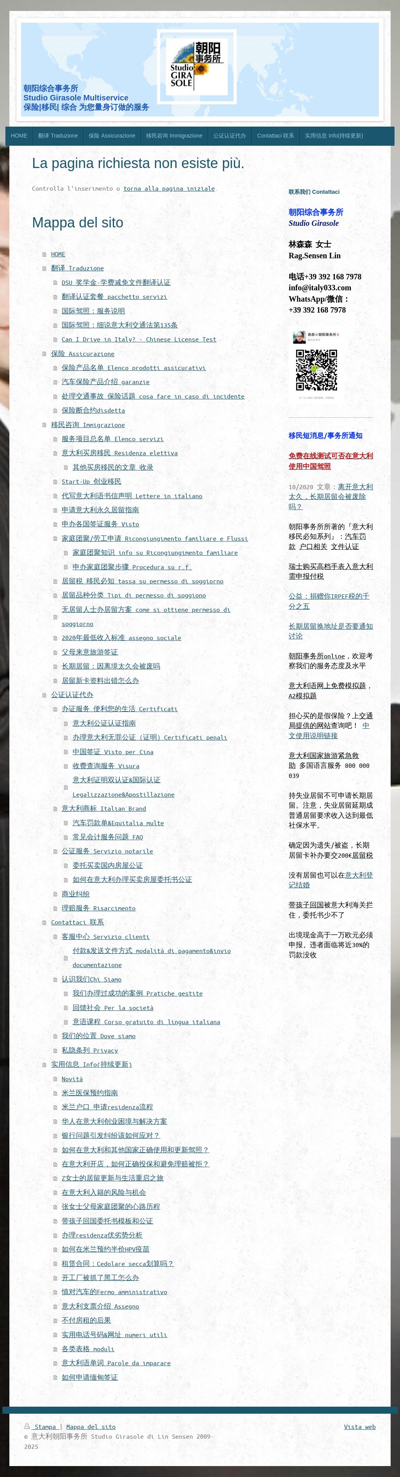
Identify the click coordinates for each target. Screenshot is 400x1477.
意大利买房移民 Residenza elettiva (120, 452)
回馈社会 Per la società (113, 1007)
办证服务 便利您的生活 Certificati (120, 708)
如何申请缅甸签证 (90, 1377)
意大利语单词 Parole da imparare (116, 1362)
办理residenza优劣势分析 (102, 1235)
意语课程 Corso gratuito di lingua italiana (146, 1021)
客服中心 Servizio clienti (106, 936)
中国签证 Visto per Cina (113, 751)
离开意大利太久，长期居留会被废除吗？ (331, 496)
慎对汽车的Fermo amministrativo (114, 1291)
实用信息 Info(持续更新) (91, 1064)
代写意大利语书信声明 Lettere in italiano (132, 495)
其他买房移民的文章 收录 (113, 467)
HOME (58, 253)
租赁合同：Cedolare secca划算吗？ (118, 1263)
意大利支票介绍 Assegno (100, 1306)
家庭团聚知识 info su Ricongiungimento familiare (155, 552)
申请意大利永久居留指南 (100, 509)
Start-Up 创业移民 (91, 481)
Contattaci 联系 (77, 922)
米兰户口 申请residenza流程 (107, 1106)
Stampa (41, 1426)
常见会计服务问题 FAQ (108, 836)
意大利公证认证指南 (104, 723)
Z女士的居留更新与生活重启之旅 (113, 1178)
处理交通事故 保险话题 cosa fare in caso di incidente (153, 396)
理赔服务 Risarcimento (99, 908)
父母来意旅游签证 (90, 652)
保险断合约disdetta (93, 410)
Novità (72, 1078)
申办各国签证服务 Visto (100, 524)
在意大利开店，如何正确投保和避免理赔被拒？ (135, 1164)
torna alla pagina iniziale (169, 188)
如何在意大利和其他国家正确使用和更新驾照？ (135, 1149)
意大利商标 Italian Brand (104, 808)
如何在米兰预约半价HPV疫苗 (106, 1249)
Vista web (360, 1426)
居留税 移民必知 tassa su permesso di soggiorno (142, 581)
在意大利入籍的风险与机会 (104, 1192)
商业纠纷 (76, 894)
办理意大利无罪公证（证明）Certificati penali (150, 737)
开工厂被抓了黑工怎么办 (100, 1277)
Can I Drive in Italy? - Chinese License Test (139, 339)
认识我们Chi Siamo (91, 979)
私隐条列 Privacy (90, 1050)
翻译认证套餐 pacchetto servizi (114, 296)
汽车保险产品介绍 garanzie (106, 381)
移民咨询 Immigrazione (88, 424)
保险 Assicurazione (82, 353)
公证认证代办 (72, 694)
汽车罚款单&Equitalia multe (118, 822)
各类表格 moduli (88, 1348)
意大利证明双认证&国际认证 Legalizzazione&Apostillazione (124, 787)
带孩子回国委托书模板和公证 (107, 1221)
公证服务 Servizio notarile (107, 851)
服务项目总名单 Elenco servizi (113, 438)
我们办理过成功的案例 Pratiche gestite (138, 993)
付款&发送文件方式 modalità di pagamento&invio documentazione (152, 957)
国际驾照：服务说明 (93, 311)
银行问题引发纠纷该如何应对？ (111, 1135)
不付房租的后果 (86, 1320)
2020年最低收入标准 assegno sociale (121, 637)
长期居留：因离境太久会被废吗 (111, 666)
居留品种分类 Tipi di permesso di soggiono (134, 595)
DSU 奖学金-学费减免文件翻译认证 (116, 282)
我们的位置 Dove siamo (99, 1035)
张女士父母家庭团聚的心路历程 (111, 1206)
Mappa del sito (91, 1426)
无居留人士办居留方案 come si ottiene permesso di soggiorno (146, 616)
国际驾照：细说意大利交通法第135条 (120, 325)
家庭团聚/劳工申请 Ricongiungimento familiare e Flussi (155, 538)
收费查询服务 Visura (106, 765)
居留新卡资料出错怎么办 (100, 680)
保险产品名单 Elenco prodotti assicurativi (134, 367)
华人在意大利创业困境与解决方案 (114, 1121)
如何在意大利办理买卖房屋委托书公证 (132, 879)
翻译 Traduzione (77, 268)
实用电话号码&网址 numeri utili (114, 1334)
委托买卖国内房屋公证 (108, 865)
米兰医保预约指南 (90, 1092)
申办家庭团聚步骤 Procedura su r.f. (132, 566)
